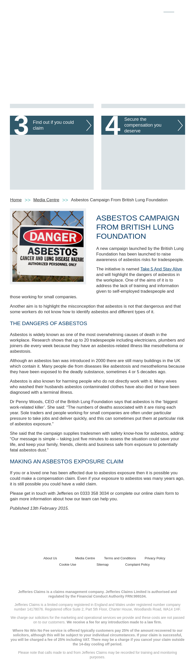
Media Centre (46, 199)
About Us (50, 558)
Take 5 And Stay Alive (161, 269)
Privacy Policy (155, 558)
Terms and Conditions (120, 558)
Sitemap (102, 564)
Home (16, 199)
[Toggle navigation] (179, 8)
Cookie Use (67, 564)
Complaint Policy (137, 564)
